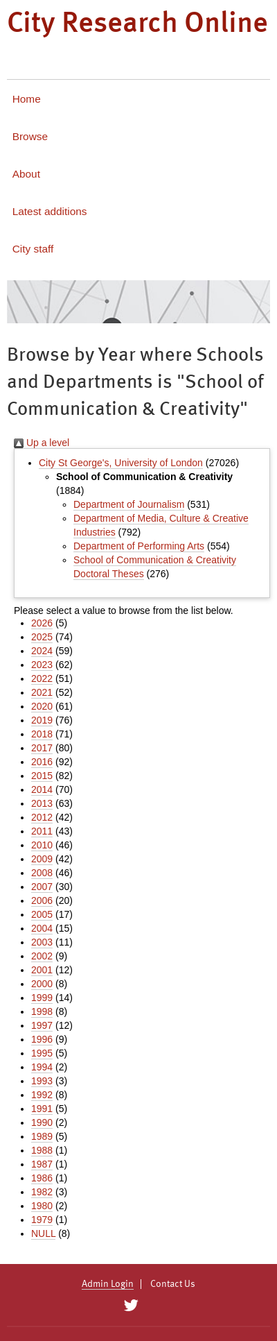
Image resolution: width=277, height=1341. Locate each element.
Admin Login (108, 1284)
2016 (42, 761)
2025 (42, 636)
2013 (42, 803)
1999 (42, 997)
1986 (42, 1178)
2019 (42, 720)
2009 (42, 858)
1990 (42, 1122)
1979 (42, 1219)
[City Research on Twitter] (130, 1305)
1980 (42, 1205)
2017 (42, 747)
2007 (42, 886)
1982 (42, 1191)
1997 (42, 1025)
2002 (42, 956)
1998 (42, 1011)
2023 (42, 664)
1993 (42, 1080)
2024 (42, 650)
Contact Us (172, 1284)
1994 (42, 1067)
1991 (42, 1108)
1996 (42, 1039)
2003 (42, 942)
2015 (42, 775)
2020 (42, 706)
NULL (43, 1233)
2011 (42, 831)
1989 (42, 1136)
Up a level (41, 442)
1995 (42, 1053)
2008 (42, 872)
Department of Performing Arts (138, 546)
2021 (42, 692)
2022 (42, 678)
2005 (42, 914)
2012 (42, 817)
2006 (42, 900)
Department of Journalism (128, 504)
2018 (42, 734)
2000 (42, 983)
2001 (42, 969)
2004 (42, 928)
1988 (42, 1150)
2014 (42, 789)
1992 (42, 1094)
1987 (42, 1164)
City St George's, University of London (121, 462)
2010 (42, 845)
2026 (42, 623)
